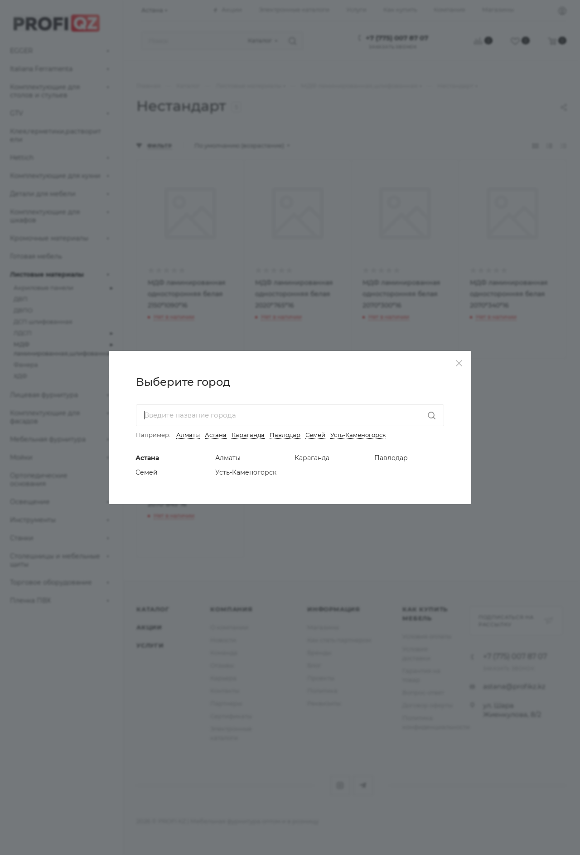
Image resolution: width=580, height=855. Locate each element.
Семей (315, 434)
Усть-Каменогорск (358, 434)
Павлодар (285, 434)
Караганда (248, 434)
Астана (216, 434)
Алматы (188, 434)
